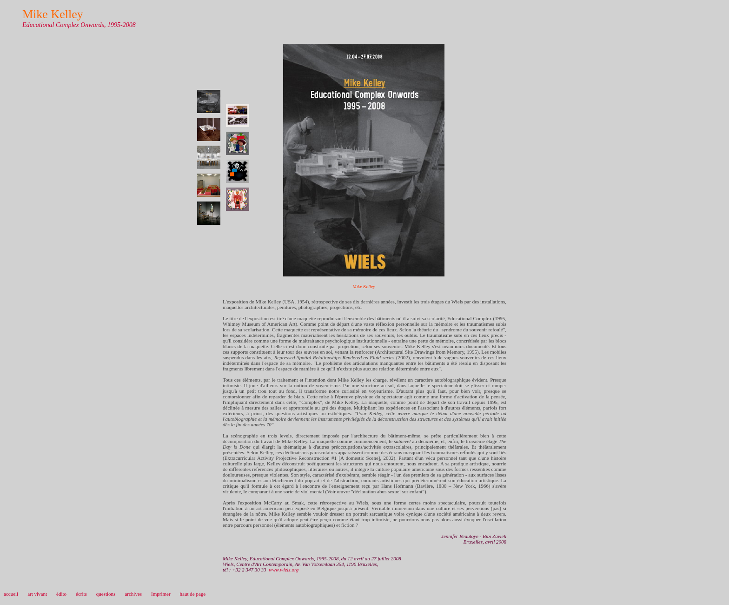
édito (61, 594)
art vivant (37, 594)
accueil (11, 594)
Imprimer (161, 594)
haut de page (193, 594)
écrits (81, 594)
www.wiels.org (283, 569)
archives (133, 594)
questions (106, 594)
